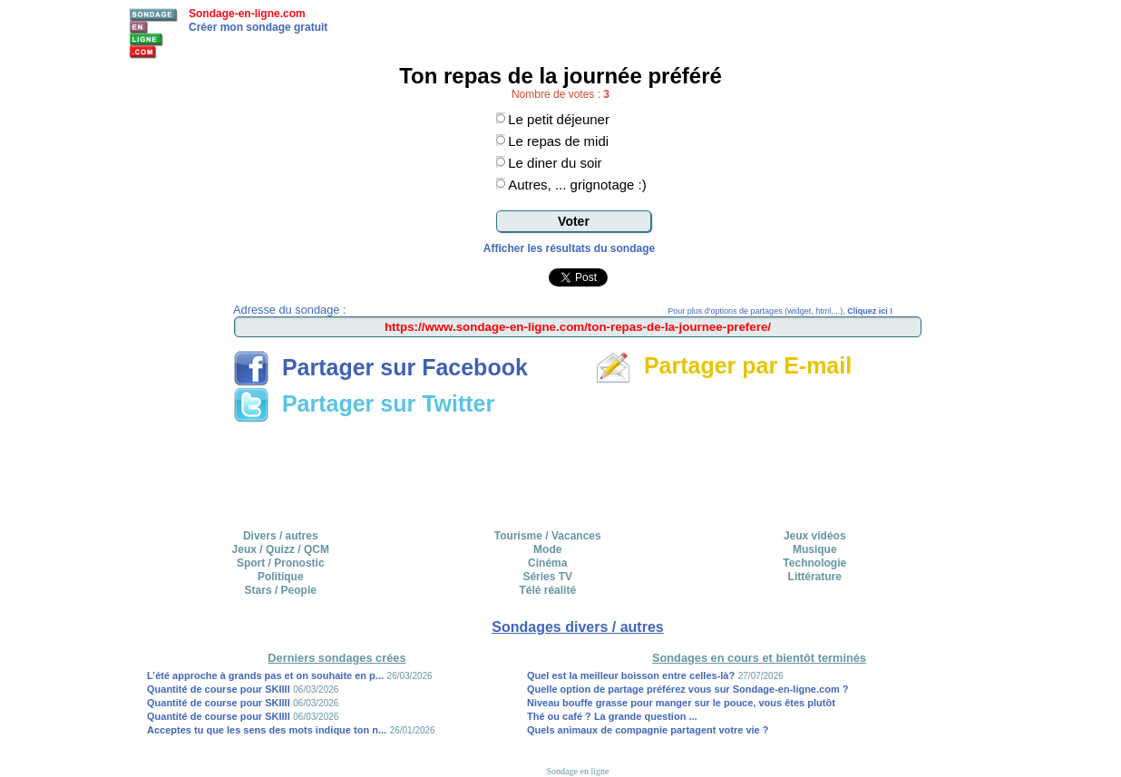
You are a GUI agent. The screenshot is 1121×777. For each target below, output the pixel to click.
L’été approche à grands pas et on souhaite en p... (265, 675)
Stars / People (281, 590)
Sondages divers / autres (577, 627)
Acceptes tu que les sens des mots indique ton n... (266, 729)
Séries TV (547, 576)
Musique (815, 549)
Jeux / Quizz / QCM (280, 549)
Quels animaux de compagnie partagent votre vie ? (648, 729)
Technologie (814, 563)
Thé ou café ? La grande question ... (612, 716)
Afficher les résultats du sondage (569, 248)
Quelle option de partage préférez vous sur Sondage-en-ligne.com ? (688, 689)
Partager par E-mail (723, 365)
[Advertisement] (578, 469)
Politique (281, 576)
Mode (547, 549)
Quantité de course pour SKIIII (218, 689)
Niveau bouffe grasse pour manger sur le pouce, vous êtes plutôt (681, 702)
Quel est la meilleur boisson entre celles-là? (631, 675)
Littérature (815, 576)
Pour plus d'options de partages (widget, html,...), (780, 311)
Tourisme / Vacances (547, 535)
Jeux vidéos (815, 535)
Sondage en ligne (578, 771)
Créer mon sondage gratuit (258, 27)
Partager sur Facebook (380, 367)
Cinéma (547, 563)
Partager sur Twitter (363, 403)
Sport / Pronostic (281, 563)
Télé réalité (547, 590)
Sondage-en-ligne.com (247, 13)
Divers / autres (280, 535)
